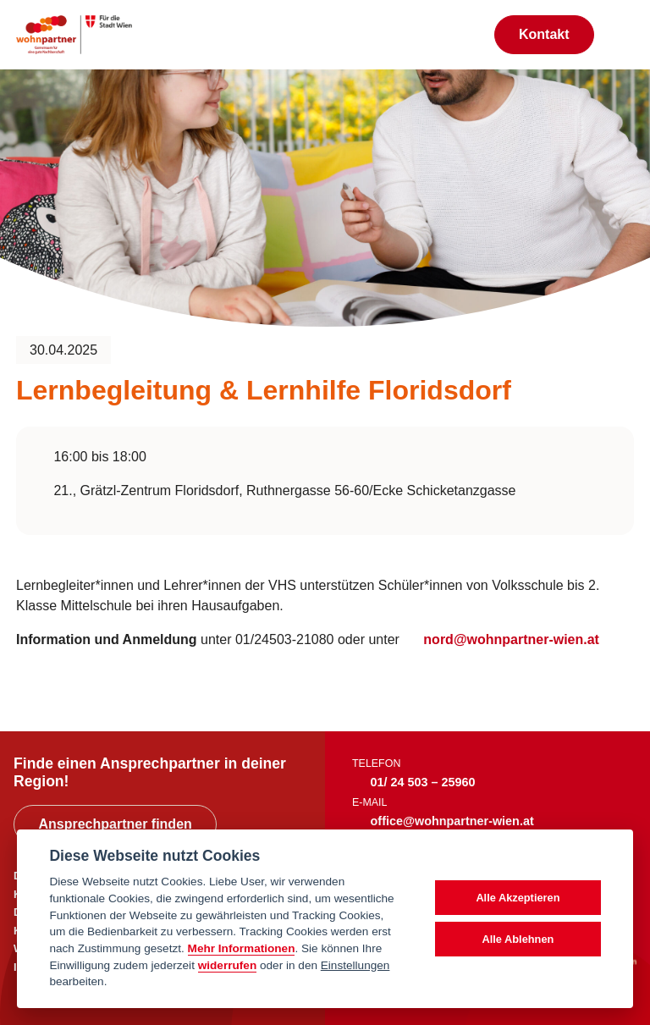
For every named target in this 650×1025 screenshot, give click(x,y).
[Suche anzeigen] (463, 34)
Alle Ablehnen (518, 939)
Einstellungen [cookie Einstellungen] (355, 965)
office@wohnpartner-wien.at (452, 821)
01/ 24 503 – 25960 (423, 782)
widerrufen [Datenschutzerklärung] (227, 965)
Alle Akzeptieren (517, 897)
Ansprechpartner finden (114, 824)
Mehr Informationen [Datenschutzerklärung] (241, 948)
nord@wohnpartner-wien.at (511, 639)
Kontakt (544, 34)
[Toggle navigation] (622, 34)
